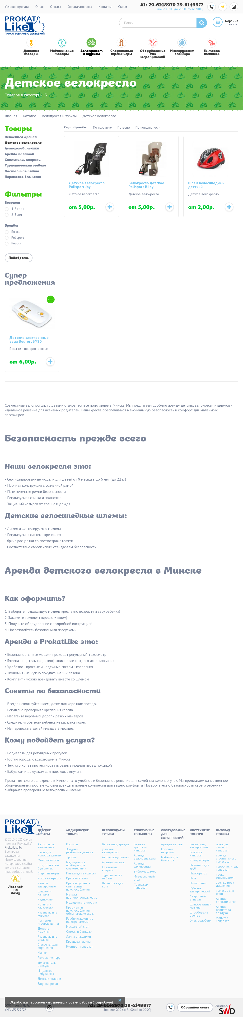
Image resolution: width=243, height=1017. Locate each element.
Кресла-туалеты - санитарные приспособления (78, 886)
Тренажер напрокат (141, 886)
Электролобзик (200, 920)
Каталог (29, 116)
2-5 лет (13, 215)
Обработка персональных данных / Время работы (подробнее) (61, 1002)
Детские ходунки (44, 930)
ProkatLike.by (13, 848)
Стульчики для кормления (48, 946)
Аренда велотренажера (145, 857)
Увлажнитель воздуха (47, 964)
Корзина (231, 21)
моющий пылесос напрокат (222, 847)
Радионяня (45, 899)
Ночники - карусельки (45, 906)
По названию (102, 128)
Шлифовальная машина (200, 906)
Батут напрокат (48, 983)
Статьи (122, 6)
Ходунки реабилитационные (79, 851)
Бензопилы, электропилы (199, 846)
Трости (71, 857)
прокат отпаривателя (225, 876)
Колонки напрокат (167, 851)
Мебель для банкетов (169, 859)
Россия (13, 244)
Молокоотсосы (48, 860)
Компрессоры (199, 860)
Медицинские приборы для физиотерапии (76, 865)
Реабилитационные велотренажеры (79, 920)
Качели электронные (47, 885)
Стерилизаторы (48, 873)
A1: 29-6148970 (158, 5)
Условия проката (17, 6)
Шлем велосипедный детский (206, 185)
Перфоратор (198, 873)
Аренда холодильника (226, 900)
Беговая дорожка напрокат (140, 847)
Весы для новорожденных (49, 854)
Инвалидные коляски (81, 873)
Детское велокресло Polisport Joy (87, 185)
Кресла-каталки (77, 878)
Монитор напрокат (222, 919)
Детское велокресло (23, 143)
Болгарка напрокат (196, 854)
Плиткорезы (198, 883)
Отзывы (55, 6)
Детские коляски (49, 978)
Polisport (14, 238)
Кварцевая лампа (78, 941)
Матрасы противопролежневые (81, 896)
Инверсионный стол (144, 878)
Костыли (72, 844)
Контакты (105, 6)
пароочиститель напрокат (227, 868)
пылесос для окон (225, 892)
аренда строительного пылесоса (226, 858)
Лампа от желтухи (78, 936)
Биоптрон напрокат (79, 946)
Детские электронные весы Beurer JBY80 (29, 340)
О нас (39, 6)
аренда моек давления (225, 884)
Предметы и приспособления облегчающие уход (80, 910)
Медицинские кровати (81, 902)
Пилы (193, 878)
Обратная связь (195, 1007)
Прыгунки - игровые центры (49, 922)
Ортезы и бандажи (79, 931)
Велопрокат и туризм (59, 116)
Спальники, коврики (23, 160)
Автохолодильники (22, 148)
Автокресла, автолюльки (46, 846)
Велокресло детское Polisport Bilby (146, 185)
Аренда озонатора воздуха (223, 909)
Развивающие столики (47, 938)
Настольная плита (22, 171)
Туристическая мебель (25, 165)
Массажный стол (77, 926)
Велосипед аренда (21, 137)
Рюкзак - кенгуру (49, 957)
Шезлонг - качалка (44, 893)
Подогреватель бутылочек (48, 867)
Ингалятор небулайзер (46, 972)
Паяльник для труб (199, 867)
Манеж (42, 952)
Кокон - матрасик (49, 878)
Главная (11, 116)
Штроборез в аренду (199, 914)
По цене (123, 128)
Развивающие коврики (47, 914)
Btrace (12, 232)
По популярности (148, 128)
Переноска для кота (23, 177)
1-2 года (14, 209)
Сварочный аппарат (198, 898)
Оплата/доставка (80, 6)
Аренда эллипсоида (142, 865)
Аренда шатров (172, 844)
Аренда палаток (19, 154)
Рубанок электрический (200, 890)
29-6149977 (190, 5)
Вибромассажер (145, 871)
